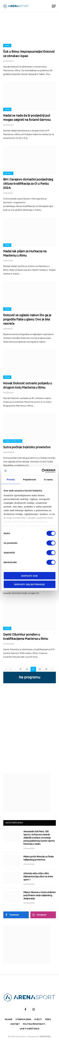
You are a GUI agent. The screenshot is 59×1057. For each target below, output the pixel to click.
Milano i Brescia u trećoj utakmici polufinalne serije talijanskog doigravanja (39, 895)
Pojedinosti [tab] (29, 479)
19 (46, 669)
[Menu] (54, 6)
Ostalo (8, 173)
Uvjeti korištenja (29, 1029)
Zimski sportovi (12, 441)
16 (27, 669)
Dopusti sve (29, 575)
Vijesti (38, 1019)
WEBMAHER (45, 1036)
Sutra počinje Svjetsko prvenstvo (27, 447)
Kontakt (15, 1024)
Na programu (29, 677)
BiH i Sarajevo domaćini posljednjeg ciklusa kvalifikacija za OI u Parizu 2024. (28, 184)
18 (40, 669)
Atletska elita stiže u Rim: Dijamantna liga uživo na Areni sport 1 (38, 876)
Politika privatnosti (34, 1024)
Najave (8, 1019)
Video (48, 1019)
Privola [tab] (11, 479)
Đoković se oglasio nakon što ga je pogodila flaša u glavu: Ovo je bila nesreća (27, 319)
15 (20, 669)
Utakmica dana (23, 1019)
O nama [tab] (48, 479)
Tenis (7, 45)
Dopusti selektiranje (29, 584)
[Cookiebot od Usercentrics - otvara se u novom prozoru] (42, 471)
